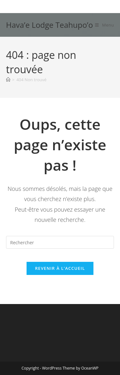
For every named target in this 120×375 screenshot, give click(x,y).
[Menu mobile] (104, 25)
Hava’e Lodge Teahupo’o (49, 25)
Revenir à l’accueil (60, 268)
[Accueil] (8, 79)
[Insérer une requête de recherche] (60, 242)
